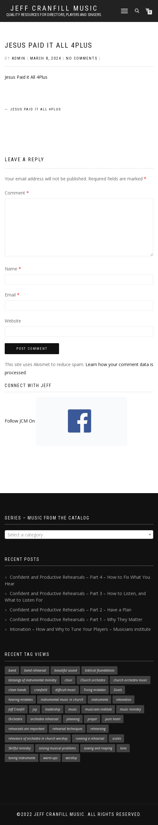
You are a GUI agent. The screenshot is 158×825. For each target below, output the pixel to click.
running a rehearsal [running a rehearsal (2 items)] (90, 738)
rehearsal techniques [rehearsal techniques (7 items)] (67, 729)
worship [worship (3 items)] (71, 758)
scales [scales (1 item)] (116, 738)
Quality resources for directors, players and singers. (54, 15)
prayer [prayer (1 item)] (92, 719)
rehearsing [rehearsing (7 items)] (98, 729)
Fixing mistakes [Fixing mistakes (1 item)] (95, 690)
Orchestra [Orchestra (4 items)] (15, 719)
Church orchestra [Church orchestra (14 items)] (92, 680)
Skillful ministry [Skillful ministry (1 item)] (19, 748)
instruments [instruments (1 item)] (99, 699)
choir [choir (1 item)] (68, 680)
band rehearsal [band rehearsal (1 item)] (35, 670)
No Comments (81, 58)
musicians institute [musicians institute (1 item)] (98, 709)
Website (13, 321)
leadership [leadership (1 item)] (52, 709)
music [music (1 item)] (72, 709)
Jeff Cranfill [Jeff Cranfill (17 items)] (16, 709)
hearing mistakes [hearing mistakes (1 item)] (20, 699)
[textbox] (79, 534)
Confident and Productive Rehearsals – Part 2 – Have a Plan (70, 610)
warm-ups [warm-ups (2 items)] (50, 758)
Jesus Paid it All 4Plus (48, 45)
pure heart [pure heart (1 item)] (112, 719)
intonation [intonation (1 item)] (123, 699)
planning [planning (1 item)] (73, 719)
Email (12, 295)
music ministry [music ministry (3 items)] (130, 709)
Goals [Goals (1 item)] (118, 690)
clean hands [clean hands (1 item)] (17, 690)
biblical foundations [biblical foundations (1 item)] (99, 670)
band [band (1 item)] (12, 670)
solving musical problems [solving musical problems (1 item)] (57, 748)
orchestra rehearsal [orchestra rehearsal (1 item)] (44, 719)
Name (13, 269)
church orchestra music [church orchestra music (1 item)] (130, 680)
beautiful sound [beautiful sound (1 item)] (65, 670)
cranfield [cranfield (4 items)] (40, 690)
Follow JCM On (66, 421)
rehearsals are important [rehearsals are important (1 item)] (26, 729)
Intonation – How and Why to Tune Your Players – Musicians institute (80, 629)
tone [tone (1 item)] (123, 748)
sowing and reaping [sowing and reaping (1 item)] (98, 748)
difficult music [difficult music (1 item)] (65, 690)
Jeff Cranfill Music (54, 8)
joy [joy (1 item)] (35, 709)
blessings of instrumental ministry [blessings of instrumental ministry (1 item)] (32, 680)
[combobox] (79, 534)
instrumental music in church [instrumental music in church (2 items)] (62, 699)
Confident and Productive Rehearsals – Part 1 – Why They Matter (76, 619)
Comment (17, 193)
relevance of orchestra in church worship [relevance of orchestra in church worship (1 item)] (38, 738)
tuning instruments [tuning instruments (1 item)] (21, 758)
